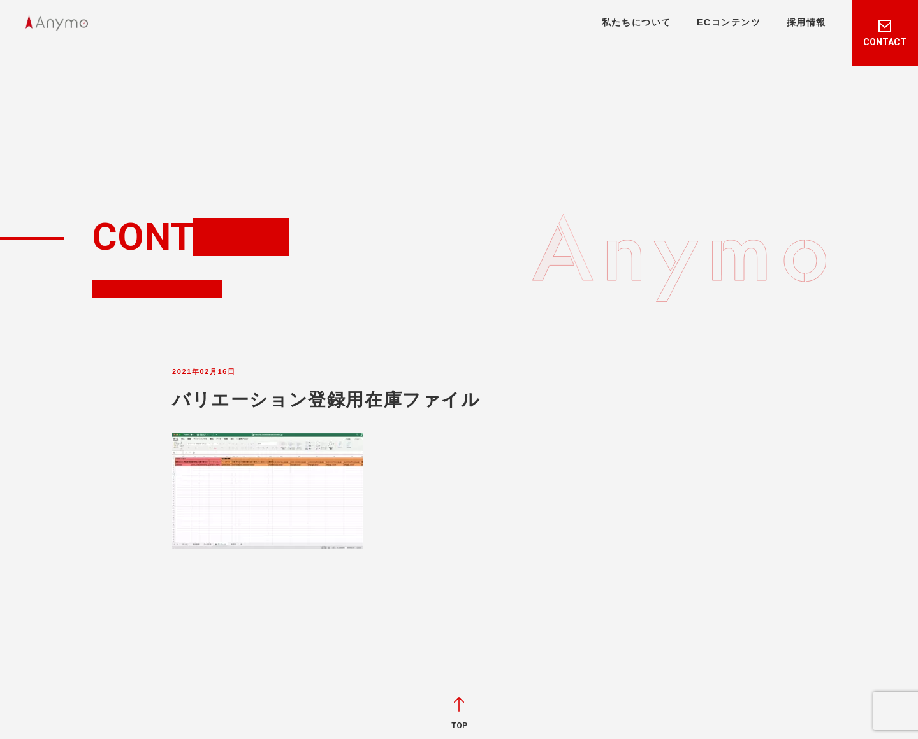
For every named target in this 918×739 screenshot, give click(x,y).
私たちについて (636, 22)
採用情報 (806, 22)
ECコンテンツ (729, 22)
